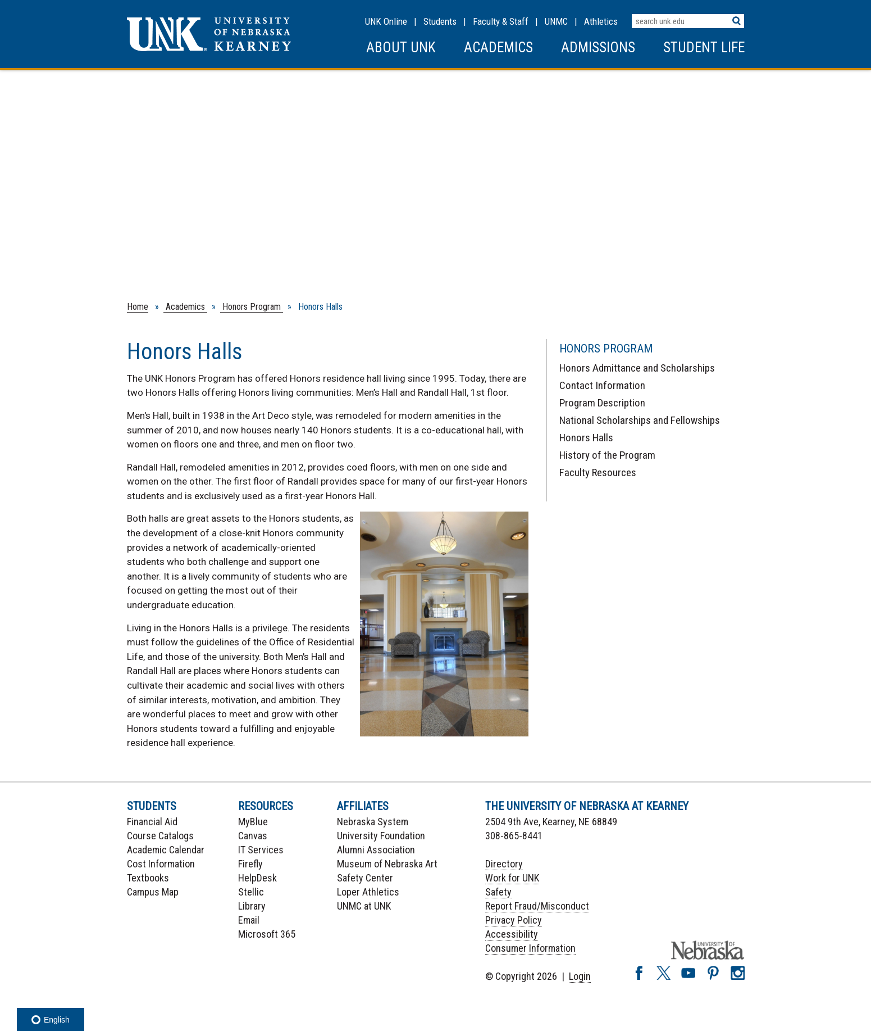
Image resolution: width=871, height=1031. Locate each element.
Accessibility (511, 934)
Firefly (250, 864)
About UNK (401, 47)
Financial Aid (152, 821)
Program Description (602, 402)
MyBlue (253, 821)
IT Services (261, 850)
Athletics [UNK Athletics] (601, 21)
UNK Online (386, 21)
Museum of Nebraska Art (387, 864)
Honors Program (251, 306)
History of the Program (607, 455)
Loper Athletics (368, 892)
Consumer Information (530, 948)
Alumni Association (376, 850)
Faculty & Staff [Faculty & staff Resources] (500, 21)
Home (137, 306)
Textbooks (148, 878)
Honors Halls (586, 437)
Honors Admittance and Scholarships (637, 367)
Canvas (252, 836)
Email (248, 920)
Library (252, 906)
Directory (504, 864)
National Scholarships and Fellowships (639, 420)
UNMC (556, 21)
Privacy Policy (513, 920)
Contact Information (602, 385)
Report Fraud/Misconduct (537, 906)
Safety (498, 892)
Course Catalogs (160, 836)
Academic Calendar (165, 850)
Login (580, 976)
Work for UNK (512, 878)
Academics (498, 47)
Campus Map (153, 892)
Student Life (704, 47)
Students (440, 21)
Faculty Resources (597, 472)
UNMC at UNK (364, 906)
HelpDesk (257, 878)
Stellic (251, 892)
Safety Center (365, 878)
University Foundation (381, 836)
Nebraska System (372, 821)
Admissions (598, 47)
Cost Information (161, 864)
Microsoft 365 (266, 934)
